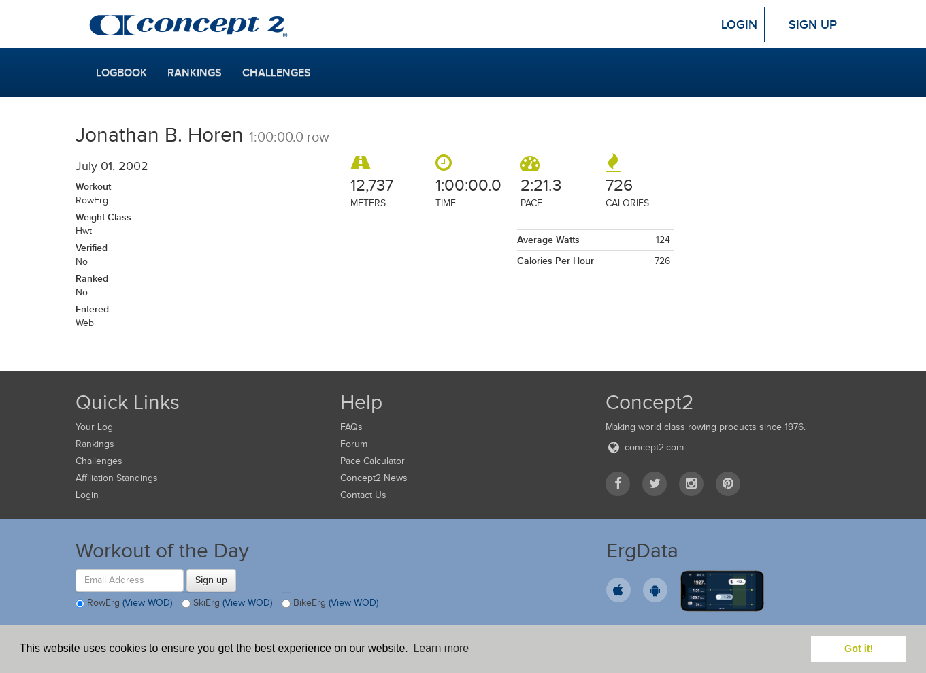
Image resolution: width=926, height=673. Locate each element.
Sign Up (813, 24)
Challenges (276, 73)
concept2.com (645, 447)
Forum (353, 444)
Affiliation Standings (117, 478)
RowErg (124, 603)
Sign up (211, 579)
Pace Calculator (372, 461)
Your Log (94, 427)
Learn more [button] (441, 648)
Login (739, 24)
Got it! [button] (858, 648)
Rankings (194, 73)
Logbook (121, 73)
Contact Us (363, 495)
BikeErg (330, 603)
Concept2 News (374, 478)
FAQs (351, 427)
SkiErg (227, 603)
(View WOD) (147, 602)
